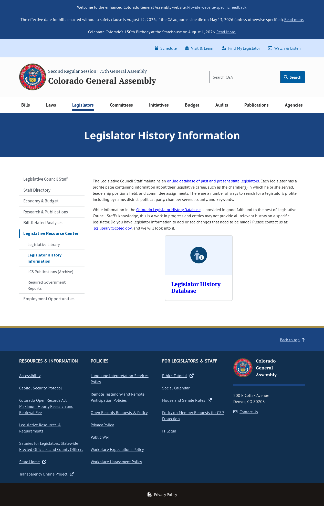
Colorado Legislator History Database (168, 209)
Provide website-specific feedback (216, 7)
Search (292, 77)
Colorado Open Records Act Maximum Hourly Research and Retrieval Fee (46, 406)
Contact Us (245, 412)
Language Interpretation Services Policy (120, 378)
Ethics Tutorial (178, 375)
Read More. (226, 31)
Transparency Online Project (46, 474)
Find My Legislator (241, 48)
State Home (32, 461)
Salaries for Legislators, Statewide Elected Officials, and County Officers (51, 446)
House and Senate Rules (187, 400)
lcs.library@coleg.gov (113, 228)
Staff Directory (36, 190)
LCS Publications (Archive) (50, 271)
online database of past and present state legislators (213, 180)
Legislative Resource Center (51, 233)
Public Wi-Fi (101, 437)
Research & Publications (45, 212)
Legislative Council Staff (45, 179)
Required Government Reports (46, 285)
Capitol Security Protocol (40, 387)
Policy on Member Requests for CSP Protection (193, 415)
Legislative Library (43, 244)
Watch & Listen (284, 48)
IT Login (169, 430)
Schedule (166, 48)
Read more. (294, 19)
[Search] (245, 77)
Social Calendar (176, 387)
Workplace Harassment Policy (116, 461)
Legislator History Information (44, 258)
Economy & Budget (41, 201)
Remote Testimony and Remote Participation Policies (117, 397)
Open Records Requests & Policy (119, 412)
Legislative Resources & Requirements (40, 427)
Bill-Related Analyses (42, 222)
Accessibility (29, 375)
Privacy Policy (102, 424)
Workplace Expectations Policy (117, 449)
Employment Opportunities (49, 299)
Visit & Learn (199, 48)
